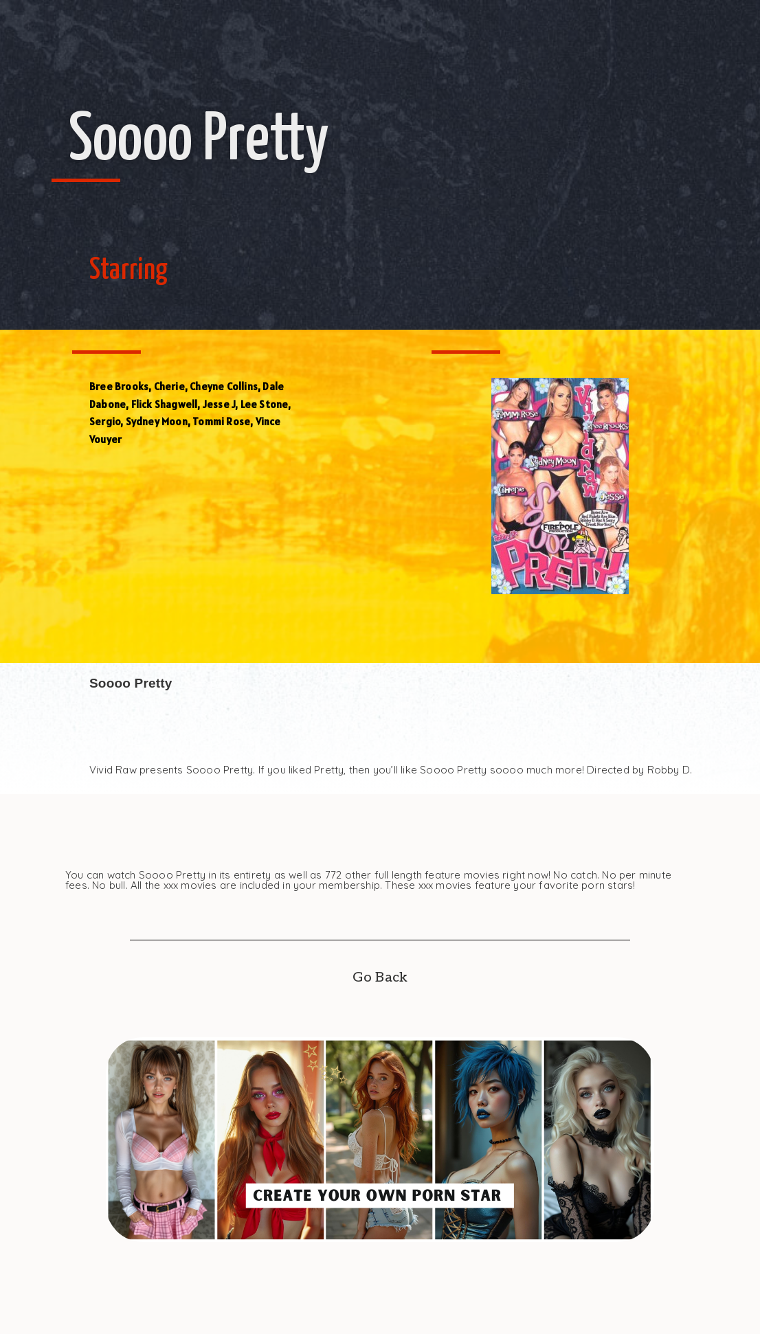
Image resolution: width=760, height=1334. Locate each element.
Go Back (380, 977)
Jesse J (219, 404)
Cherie (169, 386)
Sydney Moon (157, 421)
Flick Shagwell (164, 404)
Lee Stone (265, 404)
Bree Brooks (118, 386)
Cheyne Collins (224, 386)
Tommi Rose (221, 421)
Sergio (104, 421)
